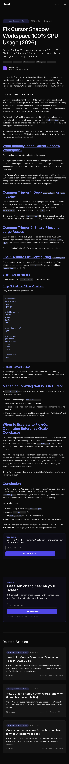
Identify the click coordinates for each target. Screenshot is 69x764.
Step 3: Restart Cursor (17, 367)
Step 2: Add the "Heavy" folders (23, 286)
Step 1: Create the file (16, 274)
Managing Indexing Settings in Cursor (33, 386)
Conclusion (12, 484)
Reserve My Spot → (30, 554)
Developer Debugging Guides (15, 21)
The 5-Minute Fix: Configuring (34, 257)
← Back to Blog (60, 4)
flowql (7, 4)
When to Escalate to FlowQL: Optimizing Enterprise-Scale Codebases (26, 428)
